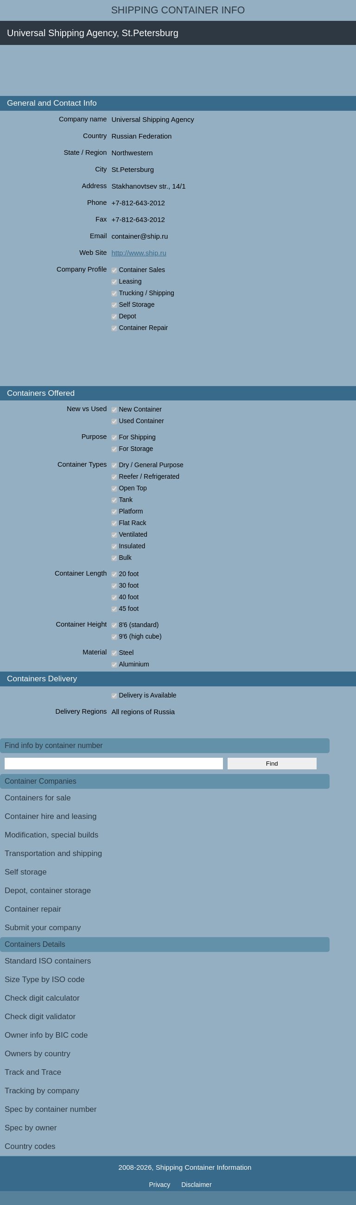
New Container (140, 409)
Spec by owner (31, 1127)
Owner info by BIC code (46, 1035)
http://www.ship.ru (138, 253)
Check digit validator (40, 1016)
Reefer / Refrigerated (149, 476)
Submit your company (43, 927)
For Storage (136, 448)
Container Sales (142, 269)
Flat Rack (132, 522)
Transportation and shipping (53, 853)
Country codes (30, 1146)
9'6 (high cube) (140, 636)
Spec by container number (50, 1109)
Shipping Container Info (178, 10)
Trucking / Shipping (146, 293)
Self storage (26, 872)
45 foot (129, 608)
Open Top (132, 488)
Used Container (141, 421)
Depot (127, 316)
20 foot (129, 573)
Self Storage (136, 304)
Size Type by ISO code (45, 979)
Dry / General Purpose (151, 465)
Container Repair (143, 327)
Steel (126, 652)
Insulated (132, 546)
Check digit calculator (42, 998)
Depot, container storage (48, 890)
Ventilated (133, 534)
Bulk (125, 557)
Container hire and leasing (50, 816)
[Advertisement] (168, 70)
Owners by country (37, 1053)
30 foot (129, 585)
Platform (131, 511)
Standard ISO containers (48, 961)
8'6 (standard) (139, 624)
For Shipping (137, 437)
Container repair (33, 909)
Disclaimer (196, 1184)
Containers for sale (38, 797)
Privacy (160, 1184)
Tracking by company (42, 1090)
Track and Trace (33, 1072)
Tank (126, 499)
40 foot (129, 597)
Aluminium (134, 664)
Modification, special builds (51, 835)
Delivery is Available (147, 695)
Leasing (130, 281)
